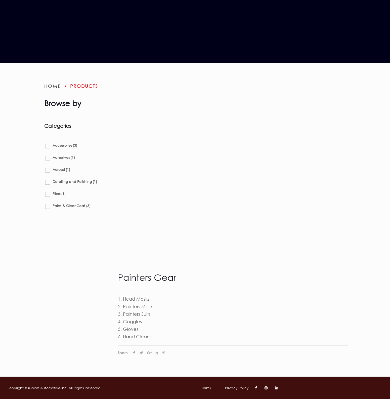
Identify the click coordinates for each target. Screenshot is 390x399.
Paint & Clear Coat (72, 205)
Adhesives (64, 157)
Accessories (65, 145)
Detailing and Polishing (75, 181)
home (52, 86)
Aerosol (61, 169)
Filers (59, 193)
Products (84, 86)
